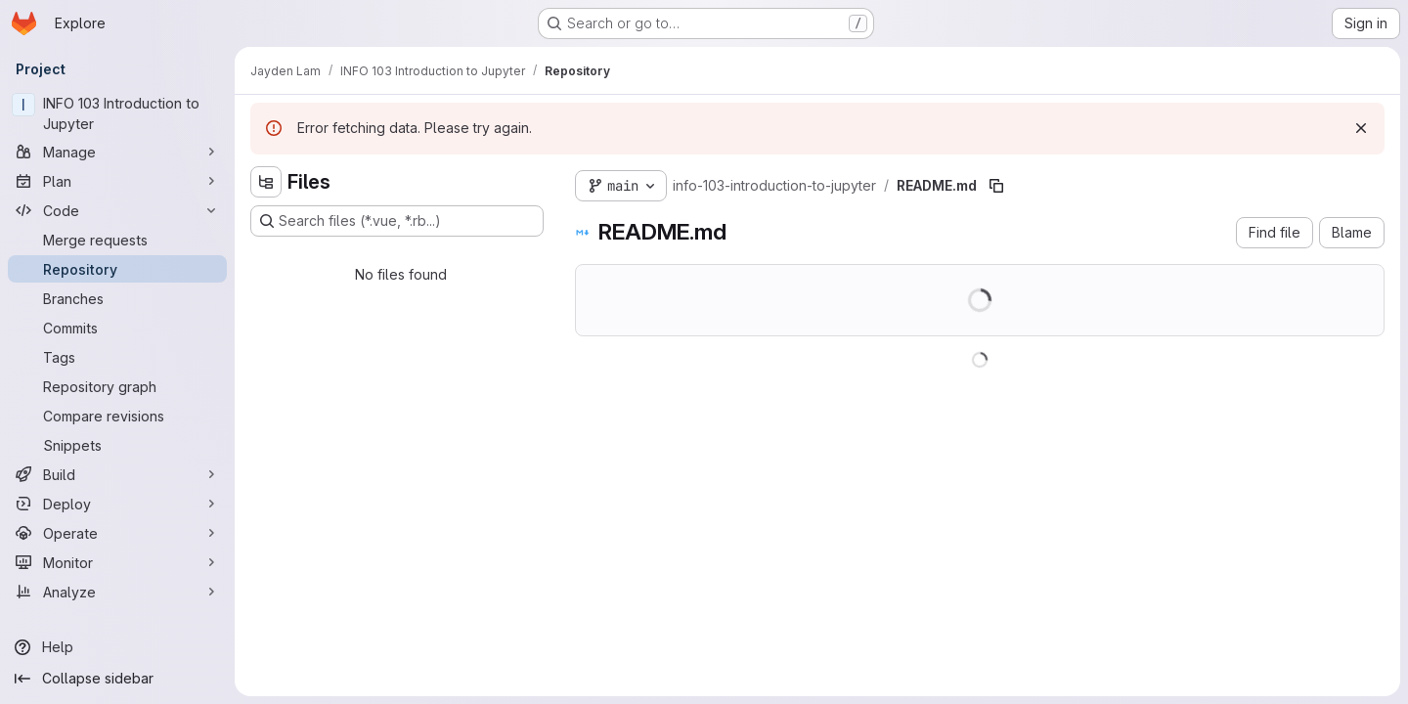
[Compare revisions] (117, 415)
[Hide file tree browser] (266, 182)
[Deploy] (117, 503)
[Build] (117, 474)
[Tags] (117, 357)
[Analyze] (117, 591)
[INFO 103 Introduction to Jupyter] (117, 113)
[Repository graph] (117, 386)
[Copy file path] (996, 185)
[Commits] (117, 327)
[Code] (117, 210)
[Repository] (117, 269)
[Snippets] (117, 445)
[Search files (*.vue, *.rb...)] (397, 221)
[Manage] (117, 151)
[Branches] (117, 298)
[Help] (117, 647)
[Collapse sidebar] (117, 678)
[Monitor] (117, 562)
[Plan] (117, 181)
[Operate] (117, 533)
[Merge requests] (117, 239)
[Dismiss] (1361, 128)
